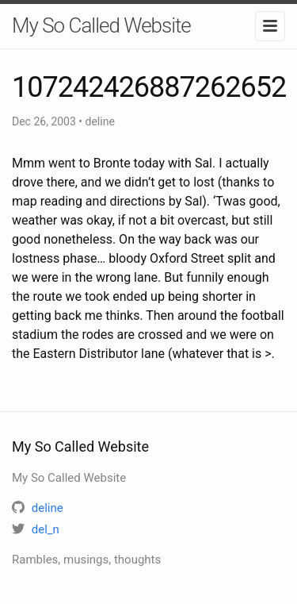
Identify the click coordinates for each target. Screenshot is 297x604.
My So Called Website (101, 25)
